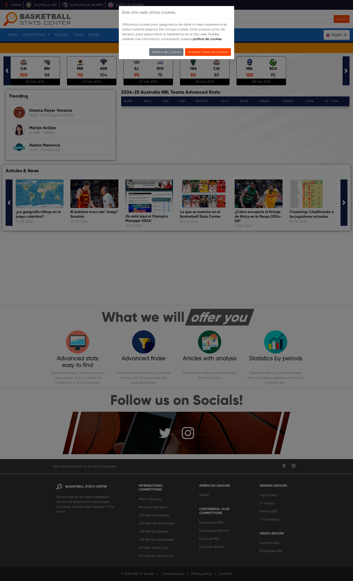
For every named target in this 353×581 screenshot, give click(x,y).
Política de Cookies (166, 52)
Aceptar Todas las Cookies (208, 52)
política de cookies (207, 39)
